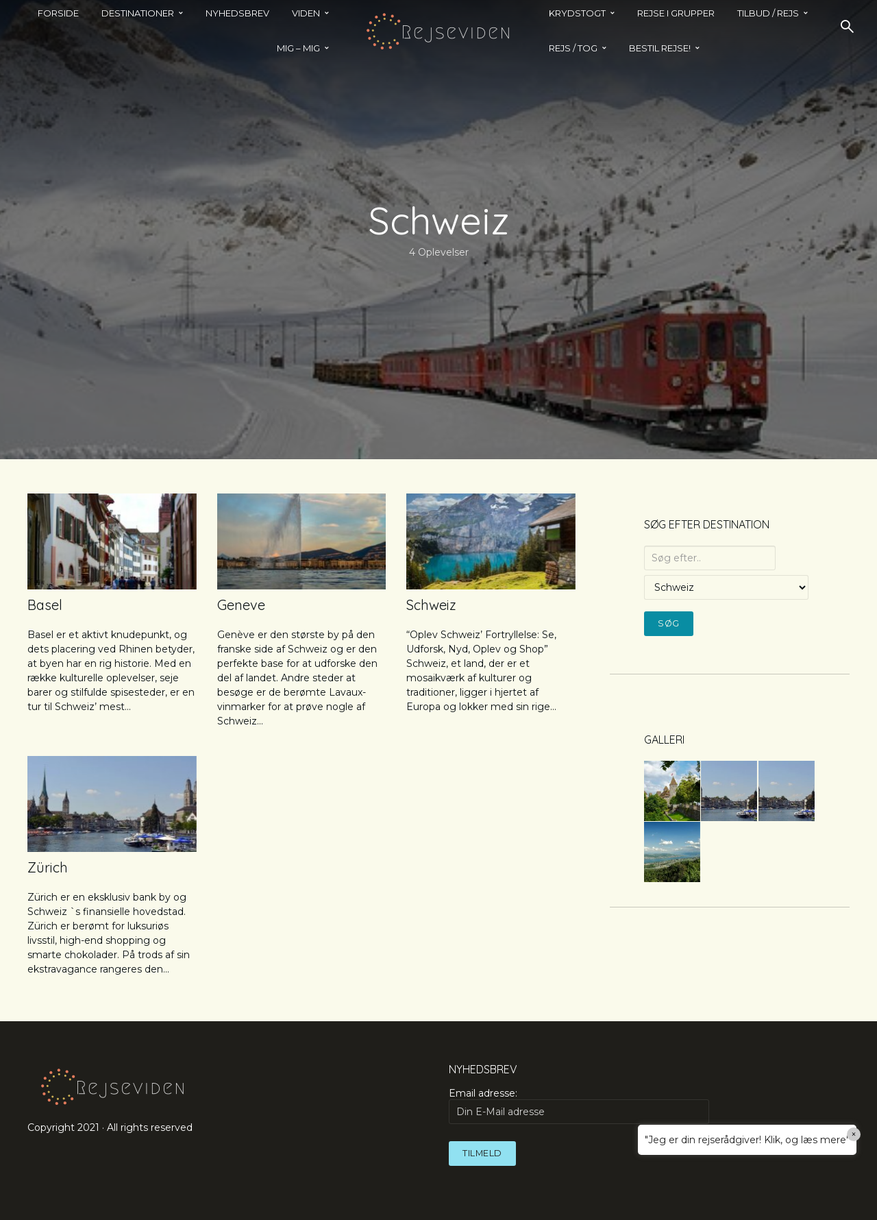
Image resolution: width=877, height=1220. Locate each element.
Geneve (241, 604)
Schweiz (431, 604)
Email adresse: (579, 1105)
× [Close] (854, 1134)
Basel (44, 604)
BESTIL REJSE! (660, 47)
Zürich (47, 867)
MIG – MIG (298, 47)
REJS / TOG (573, 47)
